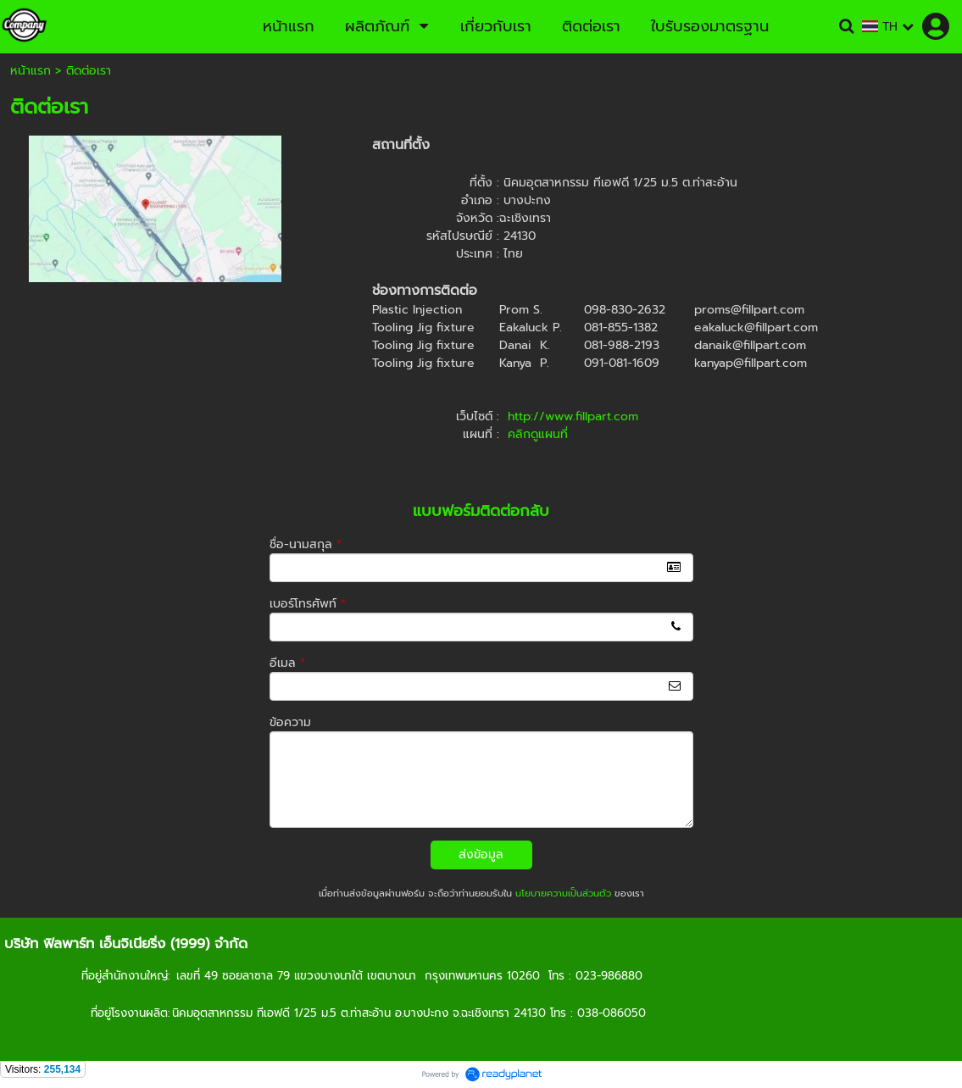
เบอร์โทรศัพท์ (308, 604)
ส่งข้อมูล (481, 854)
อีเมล (287, 663)
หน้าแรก (30, 71)
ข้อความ (290, 722)
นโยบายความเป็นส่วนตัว (563, 893)
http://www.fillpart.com (573, 416)
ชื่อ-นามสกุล (306, 544)
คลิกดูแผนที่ (538, 434)
